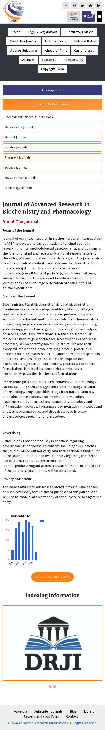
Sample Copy (73, 60)
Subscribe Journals (48, 711)
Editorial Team (55, 41)
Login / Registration (42, 32)
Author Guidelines (24, 50)
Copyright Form (52, 69)
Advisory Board (52, 90)
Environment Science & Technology (29, 117)
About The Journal (23, 41)
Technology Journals (19, 188)
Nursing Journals (16, 147)
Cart (89, 15)
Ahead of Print (56, 50)
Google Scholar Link (52, 577)
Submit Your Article (79, 32)
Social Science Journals (21, 178)
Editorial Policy (85, 41)
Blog (73, 711)
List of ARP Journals (52, 104)
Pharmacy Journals (17, 157)
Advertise (21, 711)
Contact (72, 716)
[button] (50, 687)
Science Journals (16, 168)
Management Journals (20, 127)
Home (15, 32)
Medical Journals (16, 137)
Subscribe (49, 60)
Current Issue (84, 50)
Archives (28, 60)
